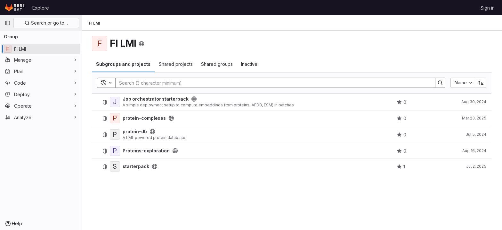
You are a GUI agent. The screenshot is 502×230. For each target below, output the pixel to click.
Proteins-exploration (146, 150)
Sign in (488, 8)
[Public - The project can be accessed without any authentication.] (194, 99)
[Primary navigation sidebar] (8, 23)
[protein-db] (115, 134)
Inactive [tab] (249, 64)
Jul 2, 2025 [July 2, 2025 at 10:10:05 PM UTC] (476, 166)
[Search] (272, 83)
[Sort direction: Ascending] (481, 83)
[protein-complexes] (115, 118)
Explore (40, 8)
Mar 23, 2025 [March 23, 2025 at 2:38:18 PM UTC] (474, 118)
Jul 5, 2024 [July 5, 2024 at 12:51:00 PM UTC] (476, 134)
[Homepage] (15, 8)
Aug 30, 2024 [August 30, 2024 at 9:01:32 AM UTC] (474, 101)
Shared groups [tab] (217, 64)
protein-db (135, 131)
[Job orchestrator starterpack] (115, 102)
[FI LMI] (40, 49)
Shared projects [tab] (176, 64)
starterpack (136, 166)
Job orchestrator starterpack (156, 99)
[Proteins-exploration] (115, 151)
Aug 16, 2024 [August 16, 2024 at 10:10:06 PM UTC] (475, 150)
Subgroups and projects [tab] (123, 64)
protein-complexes (144, 118)
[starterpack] (115, 166)
